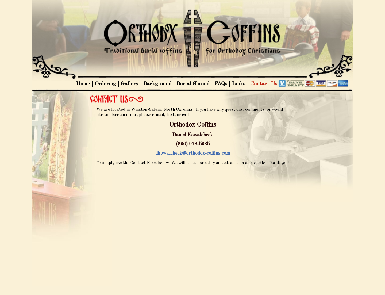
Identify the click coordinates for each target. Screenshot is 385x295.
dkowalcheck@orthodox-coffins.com (192, 153)
